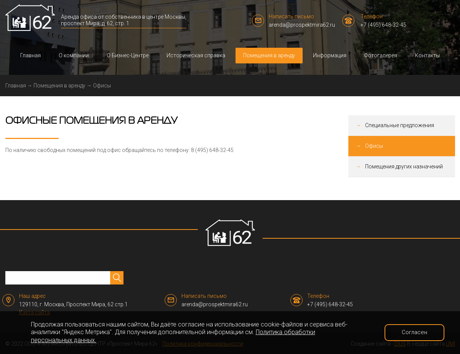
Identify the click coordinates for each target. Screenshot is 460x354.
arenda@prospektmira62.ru (302, 25)
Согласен (414, 332)
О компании (74, 55)
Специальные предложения (399, 125)
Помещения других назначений (404, 166)
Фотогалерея (380, 55)
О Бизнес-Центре (128, 55)
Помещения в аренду (269, 55)
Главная (30, 55)
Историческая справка (196, 55)
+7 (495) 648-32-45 (383, 25)
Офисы (374, 146)
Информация (329, 55)
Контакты (427, 55)
